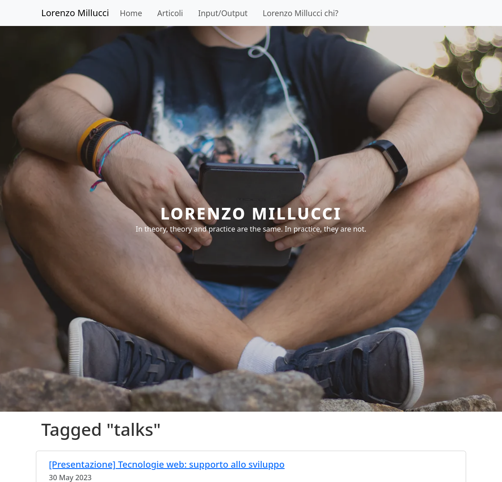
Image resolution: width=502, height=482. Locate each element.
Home (131, 13)
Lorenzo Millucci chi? (300, 13)
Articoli (170, 13)
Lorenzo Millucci (75, 13)
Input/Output (222, 13)
